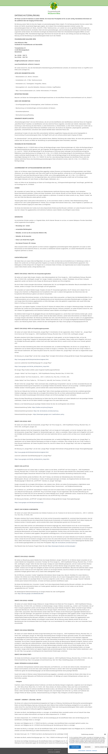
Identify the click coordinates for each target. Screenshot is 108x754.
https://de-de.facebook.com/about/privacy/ (64, 542)
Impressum (94, 750)
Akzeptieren (75, 747)
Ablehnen (88, 747)
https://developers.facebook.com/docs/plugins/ (61, 546)
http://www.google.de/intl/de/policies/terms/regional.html (32, 359)
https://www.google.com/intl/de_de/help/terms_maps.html (32, 366)
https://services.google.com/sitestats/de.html (30, 593)
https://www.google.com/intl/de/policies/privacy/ (29, 502)
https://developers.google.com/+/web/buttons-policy (48, 414)
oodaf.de (57, 752)
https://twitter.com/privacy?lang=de (42, 407)
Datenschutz (88, 750)
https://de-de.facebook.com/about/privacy (46, 411)
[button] (105, 734)
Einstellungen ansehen (100, 747)
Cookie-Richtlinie (81, 750)
